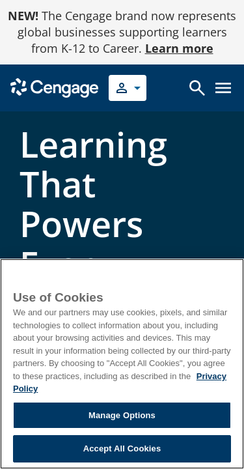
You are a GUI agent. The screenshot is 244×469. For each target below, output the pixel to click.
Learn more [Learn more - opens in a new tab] (179, 48)
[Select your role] (127, 88)
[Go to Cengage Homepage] (54, 87)
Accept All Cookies (122, 448)
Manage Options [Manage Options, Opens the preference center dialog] (122, 415)
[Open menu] (223, 88)
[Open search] (197, 88)
